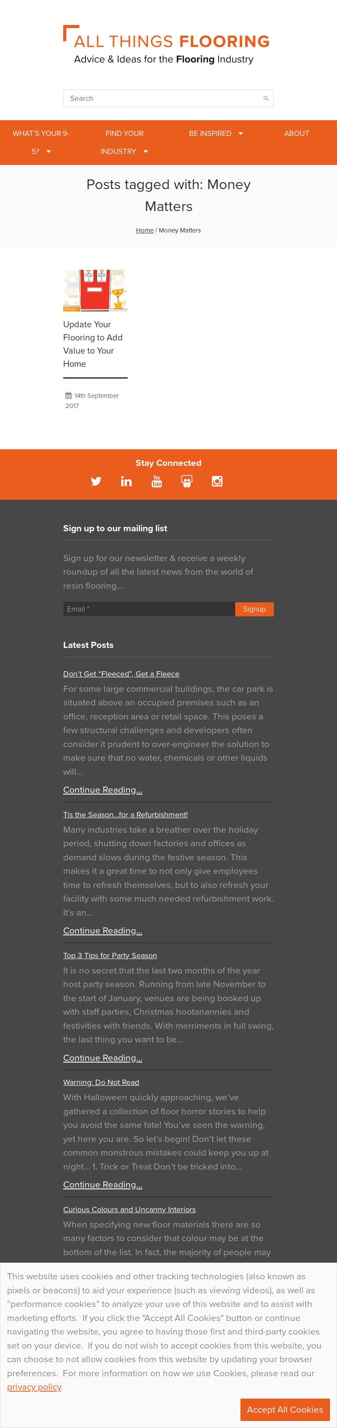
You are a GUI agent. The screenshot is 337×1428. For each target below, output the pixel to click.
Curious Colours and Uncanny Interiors (129, 1209)
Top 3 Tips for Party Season (110, 955)
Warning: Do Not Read (101, 1082)
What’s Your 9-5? (41, 142)
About (296, 133)
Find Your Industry (122, 142)
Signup (254, 609)
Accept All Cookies (285, 1409)
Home (145, 230)
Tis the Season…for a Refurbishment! (125, 815)
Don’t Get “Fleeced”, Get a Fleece (121, 674)
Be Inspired (210, 133)
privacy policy (34, 1386)
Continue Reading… (102, 789)
